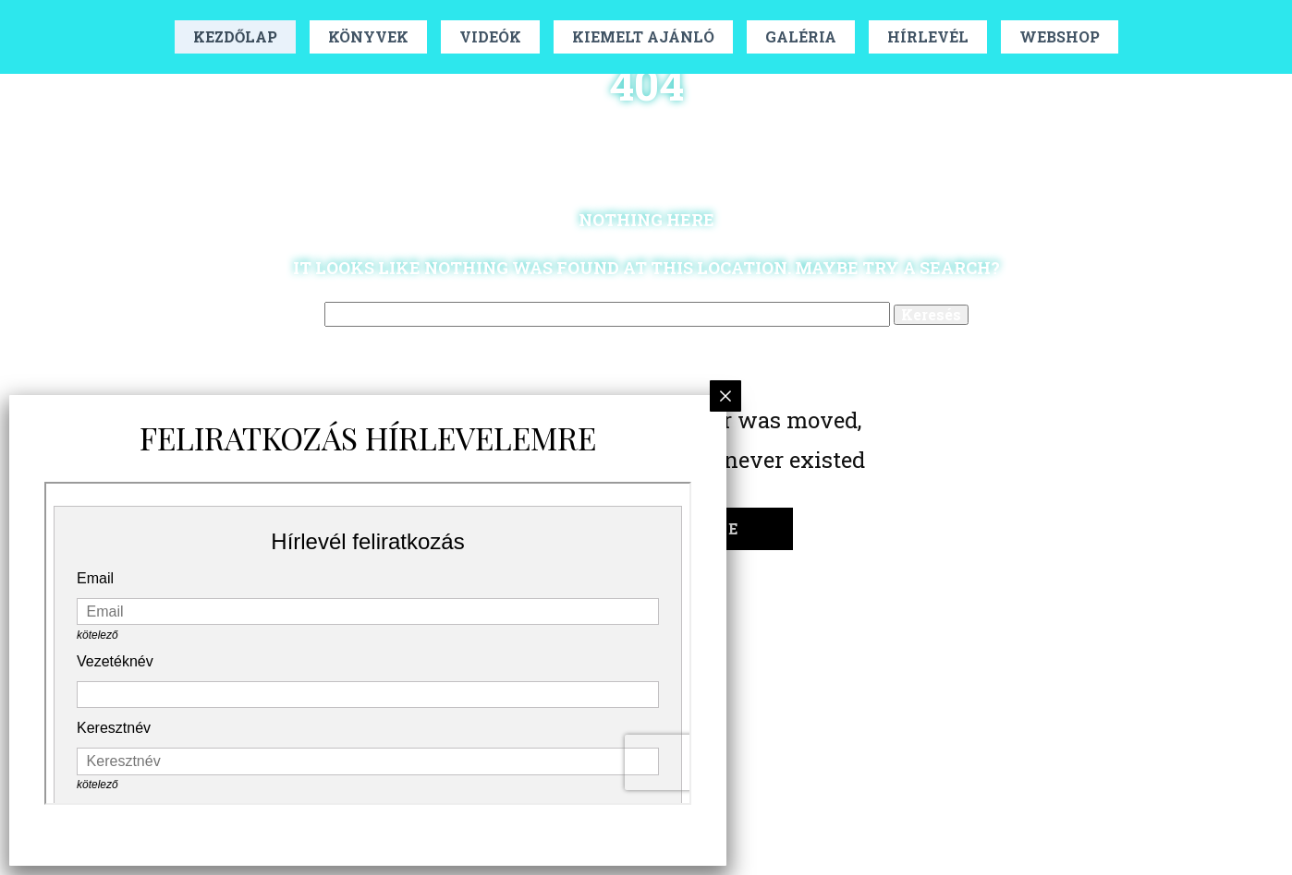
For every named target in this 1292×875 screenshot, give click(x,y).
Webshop (1059, 36)
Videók (490, 36)
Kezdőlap (235, 36)
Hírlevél (928, 36)
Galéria (800, 36)
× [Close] (726, 395)
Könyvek (368, 36)
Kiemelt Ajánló (643, 36)
